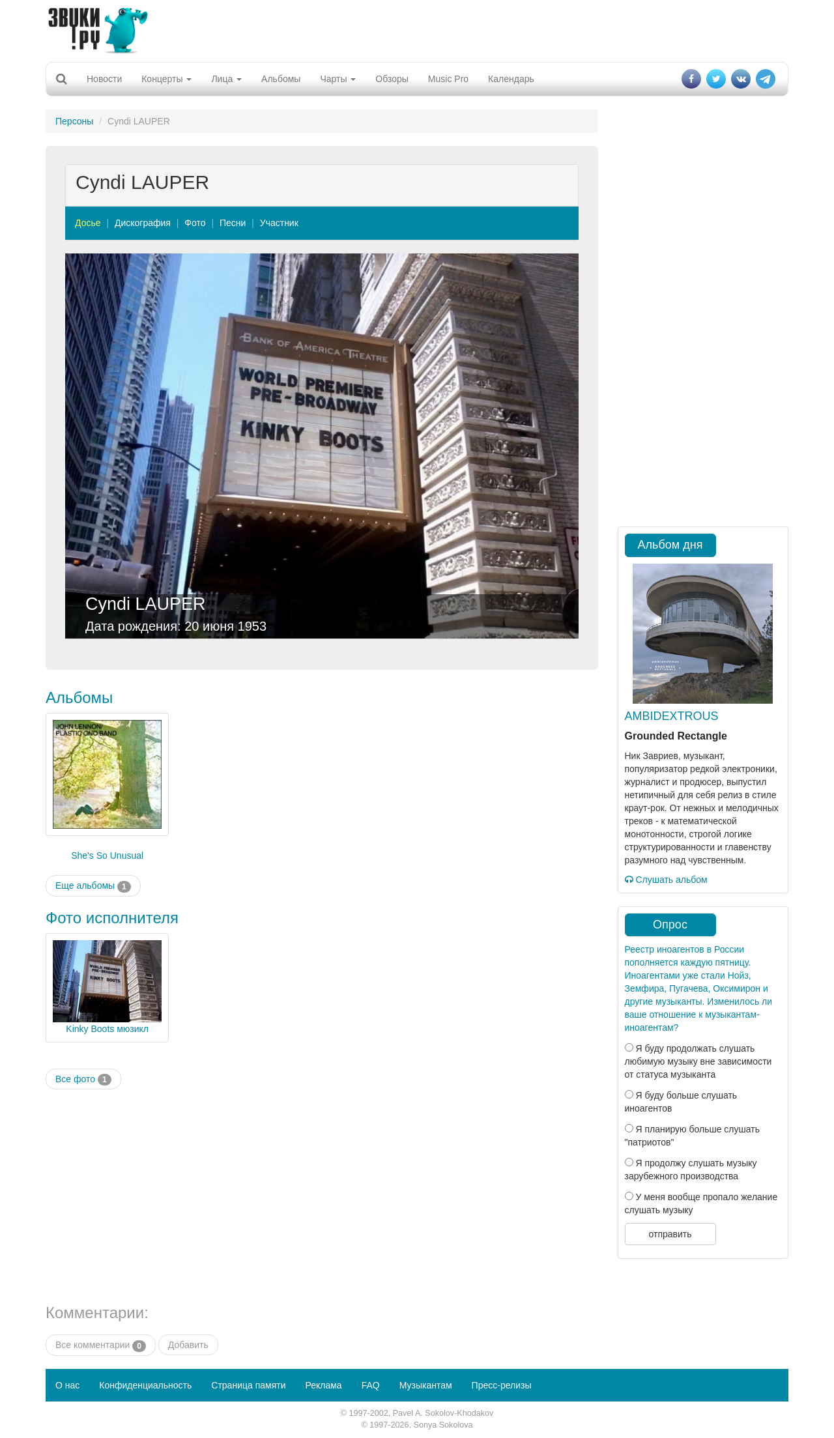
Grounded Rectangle (676, 735)
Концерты (166, 79)
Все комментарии (100, 1345)
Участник (279, 223)
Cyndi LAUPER (145, 604)
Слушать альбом (666, 879)
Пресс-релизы (502, 1385)
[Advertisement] (417, 29)
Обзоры (392, 79)
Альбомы (280, 79)
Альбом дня (670, 544)
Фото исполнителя (112, 918)
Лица (226, 79)
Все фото (83, 1080)
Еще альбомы (93, 886)
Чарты (338, 79)
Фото (194, 223)
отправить (669, 1234)
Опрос (670, 924)
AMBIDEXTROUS (672, 716)
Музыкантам (425, 1385)
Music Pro (448, 79)
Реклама (323, 1385)
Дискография (143, 223)
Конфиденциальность (145, 1385)
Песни (233, 223)
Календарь (511, 79)
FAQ (371, 1385)
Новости (104, 79)
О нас (67, 1385)
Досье (88, 223)
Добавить (188, 1345)
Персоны (74, 121)
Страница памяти (248, 1385)
